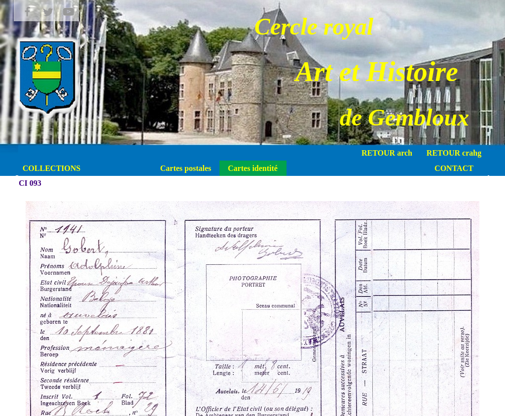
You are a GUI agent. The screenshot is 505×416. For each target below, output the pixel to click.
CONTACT (453, 168)
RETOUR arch (386, 153)
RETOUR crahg (454, 153)
